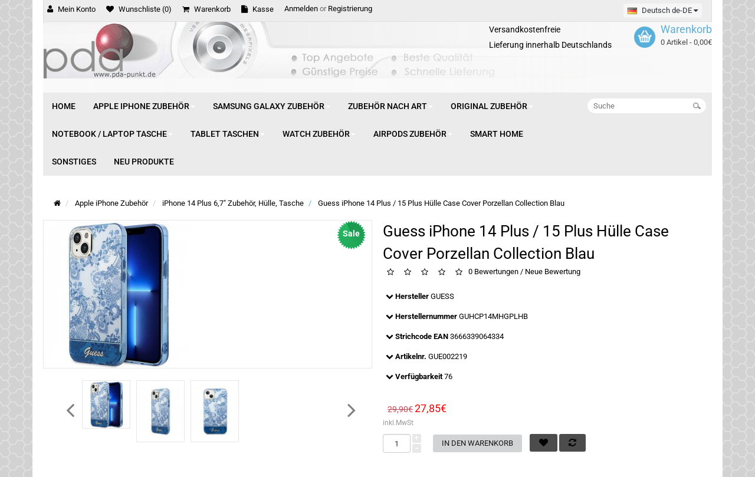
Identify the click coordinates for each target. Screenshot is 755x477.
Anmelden (301, 8)
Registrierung (350, 8)
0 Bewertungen (493, 272)
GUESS (442, 296)
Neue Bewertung (552, 272)
